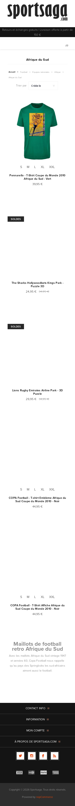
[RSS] (54, 756)
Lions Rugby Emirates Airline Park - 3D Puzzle (37, 392)
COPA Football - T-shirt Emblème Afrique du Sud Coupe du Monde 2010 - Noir (37, 499)
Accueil (12, 72)
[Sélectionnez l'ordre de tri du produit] (43, 85)
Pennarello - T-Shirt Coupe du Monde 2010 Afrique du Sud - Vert (37, 177)
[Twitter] (20, 756)
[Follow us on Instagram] (32, 756)
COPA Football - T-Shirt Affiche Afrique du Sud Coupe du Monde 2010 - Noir (37, 607)
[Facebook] (43, 756)
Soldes (16, 219)
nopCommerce (44, 797)
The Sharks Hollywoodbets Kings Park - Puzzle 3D (37, 284)
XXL (52, 167)
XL (42, 167)
